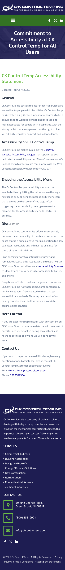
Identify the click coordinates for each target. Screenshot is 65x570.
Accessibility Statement (47, 561)
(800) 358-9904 (26, 517)
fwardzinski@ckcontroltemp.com (27, 370)
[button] (13, 20)
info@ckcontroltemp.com (31, 530)
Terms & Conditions (22, 561)
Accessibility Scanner (51, 266)
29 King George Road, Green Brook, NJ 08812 (30, 504)
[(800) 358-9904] (8, 518)
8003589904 (17, 375)
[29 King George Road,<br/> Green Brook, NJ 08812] (8, 505)
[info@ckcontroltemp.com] (8, 531)
